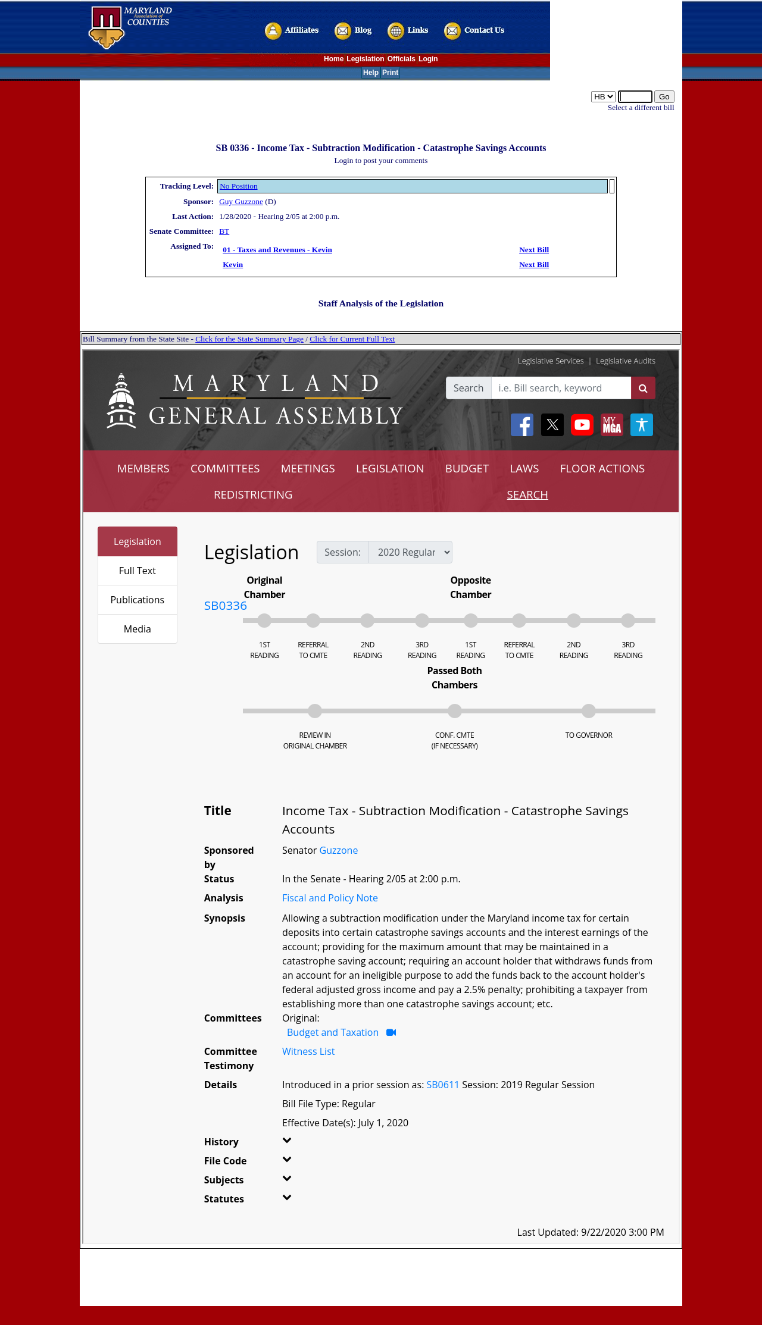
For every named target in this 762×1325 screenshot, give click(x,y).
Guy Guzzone (241, 201)
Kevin (233, 264)
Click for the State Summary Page (249, 338)
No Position (238, 185)
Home (333, 59)
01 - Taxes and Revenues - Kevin (277, 249)
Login (428, 59)
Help (371, 72)
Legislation (365, 59)
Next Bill (534, 249)
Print (390, 72)
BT (224, 231)
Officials (402, 59)
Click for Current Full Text (352, 338)
